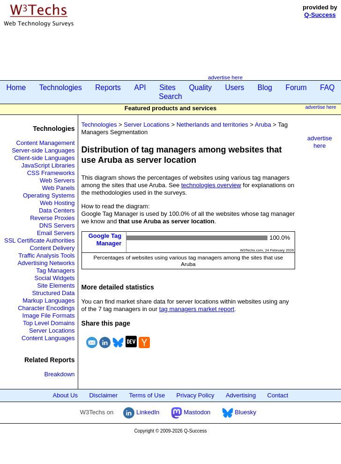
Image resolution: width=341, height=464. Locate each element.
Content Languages (48, 338)
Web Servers (57, 180)
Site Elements (55, 285)
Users (235, 87)
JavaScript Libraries (47, 165)
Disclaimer (103, 395)
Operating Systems (49, 195)
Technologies (60, 87)
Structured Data (53, 293)
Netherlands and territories (212, 124)
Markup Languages (48, 300)
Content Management (45, 142)
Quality (200, 87)
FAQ (327, 87)
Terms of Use (147, 395)
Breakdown (59, 374)
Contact (278, 395)
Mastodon (191, 412)
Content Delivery (52, 247)
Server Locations (52, 330)
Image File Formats (48, 315)
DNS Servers (57, 225)
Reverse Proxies (52, 217)
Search (170, 96)
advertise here (225, 77)
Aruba (263, 124)
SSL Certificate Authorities (39, 240)
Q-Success (320, 14)
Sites (167, 87)
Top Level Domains (49, 323)
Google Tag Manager (105, 239)
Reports (108, 87)
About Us (65, 395)
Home (16, 87)
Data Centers (57, 210)
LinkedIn (141, 412)
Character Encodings (46, 308)
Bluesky (239, 412)
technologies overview (211, 185)
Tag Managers (55, 270)
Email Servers (56, 232)
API (140, 87)
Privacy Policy (196, 395)
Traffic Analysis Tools (46, 255)
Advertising (241, 395)
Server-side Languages (43, 150)
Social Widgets (55, 277)
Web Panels (58, 187)
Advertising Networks (45, 262)
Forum (296, 87)
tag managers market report (196, 308)
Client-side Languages (44, 157)
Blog (265, 87)
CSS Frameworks (51, 172)
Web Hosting (57, 202)
